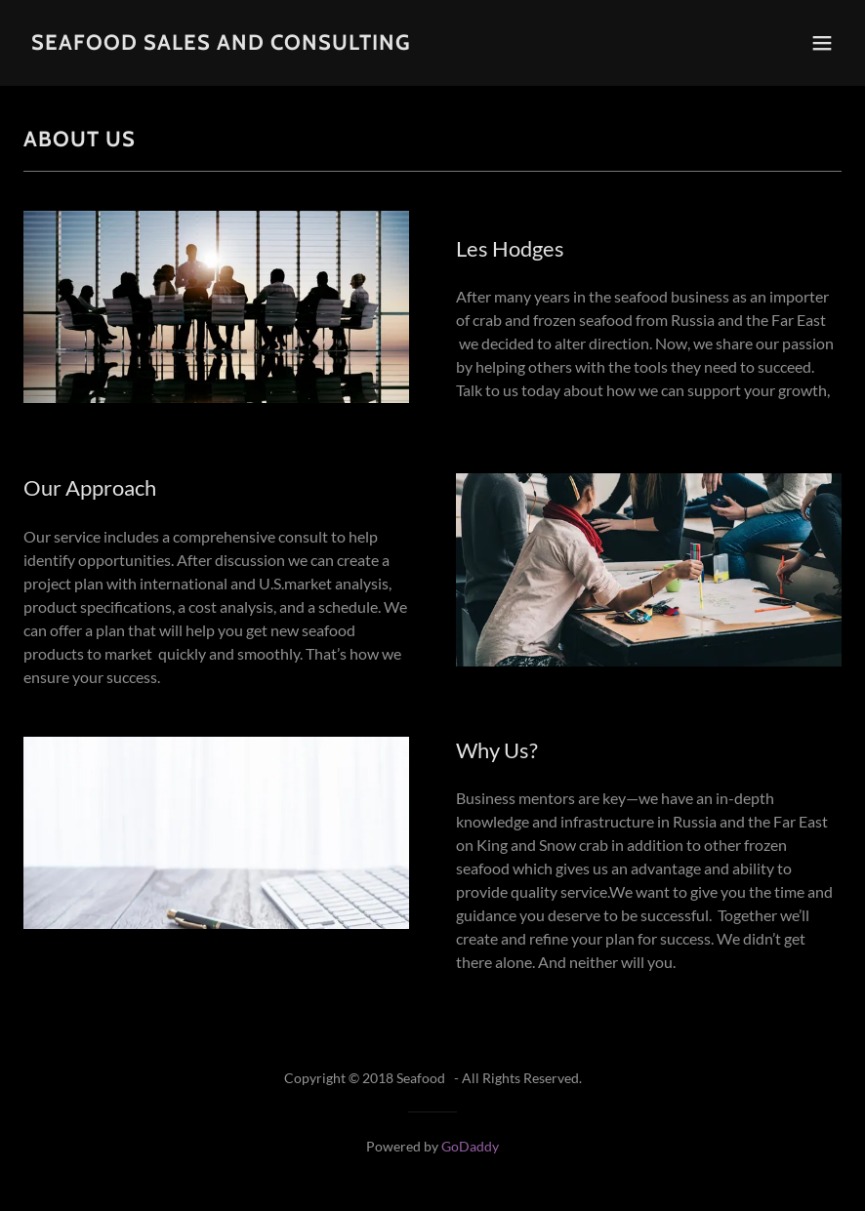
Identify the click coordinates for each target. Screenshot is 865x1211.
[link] (221, 43)
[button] (822, 42)
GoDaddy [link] (470, 1146)
